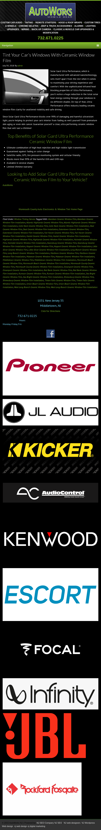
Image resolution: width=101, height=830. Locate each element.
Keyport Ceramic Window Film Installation (73, 246)
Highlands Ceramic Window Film (17, 239)
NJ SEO (58, 823)
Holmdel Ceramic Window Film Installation (26, 243)
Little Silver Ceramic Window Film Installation (48, 249)
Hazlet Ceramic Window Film (39, 236)
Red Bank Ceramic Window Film (58, 270)
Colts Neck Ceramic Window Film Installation (69, 226)
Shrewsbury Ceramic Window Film (79, 277)
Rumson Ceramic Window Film (32, 273)
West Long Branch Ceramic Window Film (32, 287)
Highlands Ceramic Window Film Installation (53, 239)
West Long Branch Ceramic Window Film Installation (74, 287)
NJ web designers (72, 823)
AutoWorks (8, 185)
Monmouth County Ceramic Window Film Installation (39, 266)
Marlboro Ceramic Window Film (64, 253)
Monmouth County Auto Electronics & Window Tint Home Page (50, 209)
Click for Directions (50, 311)
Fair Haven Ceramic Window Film (59, 232)
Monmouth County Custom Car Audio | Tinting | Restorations (50, 12)
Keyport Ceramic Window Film (39, 246)
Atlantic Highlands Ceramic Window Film (44, 222)
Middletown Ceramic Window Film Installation (55, 260)
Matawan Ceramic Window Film (40, 256)
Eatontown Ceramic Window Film (73, 229)
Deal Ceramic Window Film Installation (40, 229)
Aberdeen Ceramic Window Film (62, 219)
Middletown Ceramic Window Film (18, 260)
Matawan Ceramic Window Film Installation (74, 256)
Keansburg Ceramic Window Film (62, 243)
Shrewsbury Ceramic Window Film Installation (23, 280)
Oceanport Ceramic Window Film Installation (23, 270)
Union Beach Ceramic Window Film (41, 283)
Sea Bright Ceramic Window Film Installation (43, 277)
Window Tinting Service (24, 219)
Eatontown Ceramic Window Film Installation (23, 232)
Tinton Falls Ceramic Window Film (60, 280)
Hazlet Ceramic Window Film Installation (71, 236)
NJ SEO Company (45, 823)
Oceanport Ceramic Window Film (78, 266)
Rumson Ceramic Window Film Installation (66, 273)
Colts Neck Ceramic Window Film (33, 226)
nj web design (20, 826)
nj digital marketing (36, 826)
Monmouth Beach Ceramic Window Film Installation (46, 263)
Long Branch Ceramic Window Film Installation (28, 253)
